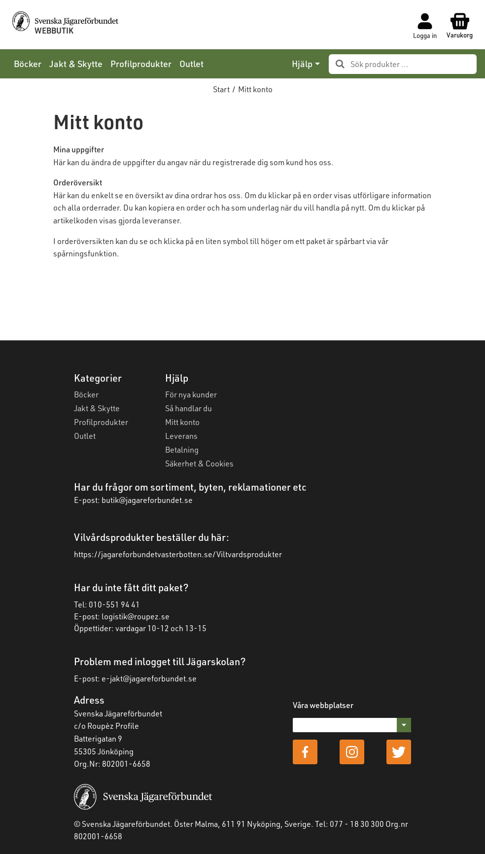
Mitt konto (182, 422)
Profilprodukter (141, 64)
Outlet (191, 64)
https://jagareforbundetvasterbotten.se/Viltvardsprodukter (178, 554)
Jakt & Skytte (76, 64)
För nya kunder (191, 394)
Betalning (182, 449)
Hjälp (302, 64)
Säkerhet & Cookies (199, 463)
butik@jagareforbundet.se (147, 500)
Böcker (27, 64)
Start (221, 89)
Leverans (181, 435)
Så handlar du (188, 408)
